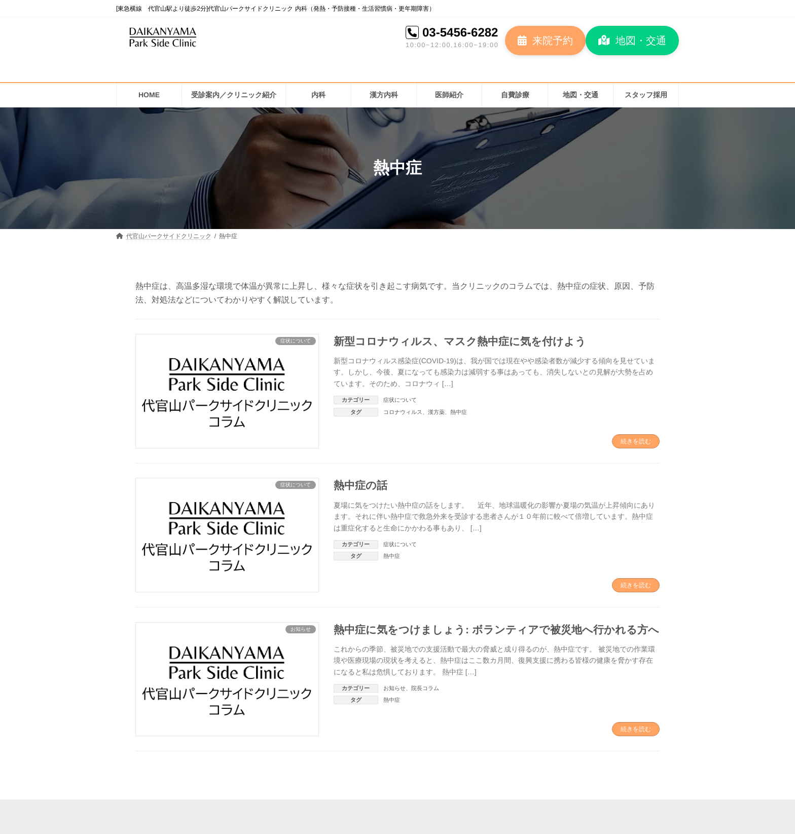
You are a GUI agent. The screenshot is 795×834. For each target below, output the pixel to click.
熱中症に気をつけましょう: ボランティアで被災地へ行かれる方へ (496, 629)
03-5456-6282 (460, 32)
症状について (400, 400)
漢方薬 (436, 412)
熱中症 (458, 412)
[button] (545, 40)
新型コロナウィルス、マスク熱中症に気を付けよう (460, 341)
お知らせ (394, 688)
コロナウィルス (402, 412)
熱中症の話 (360, 485)
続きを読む (636, 441)
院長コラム (425, 688)
